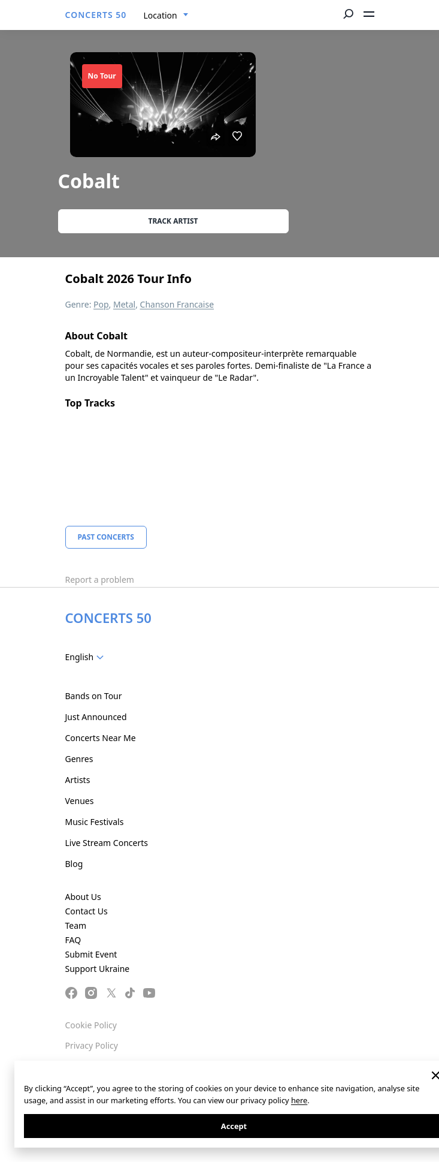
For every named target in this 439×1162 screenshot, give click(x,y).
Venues (79, 800)
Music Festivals (94, 821)
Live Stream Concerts (106, 842)
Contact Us (86, 911)
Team (76, 925)
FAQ (73, 940)
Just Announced (96, 717)
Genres (79, 758)
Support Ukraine (97, 968)
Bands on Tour (93, 696)
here (299, 1100)
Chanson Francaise (177, 304)
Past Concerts (106, 537)
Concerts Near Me (100, 737)
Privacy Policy (91, 1045)
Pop (101, 304)
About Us (83, 896)
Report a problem (99, 579)
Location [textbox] (160, 15)
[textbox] (87, 657)
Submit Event (91, 954)
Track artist (173, 221)
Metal (124, 304)
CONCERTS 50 (96, 14)
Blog (74, 863)
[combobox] (166, 16)
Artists (77, 779)
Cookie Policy (91, 1025)
